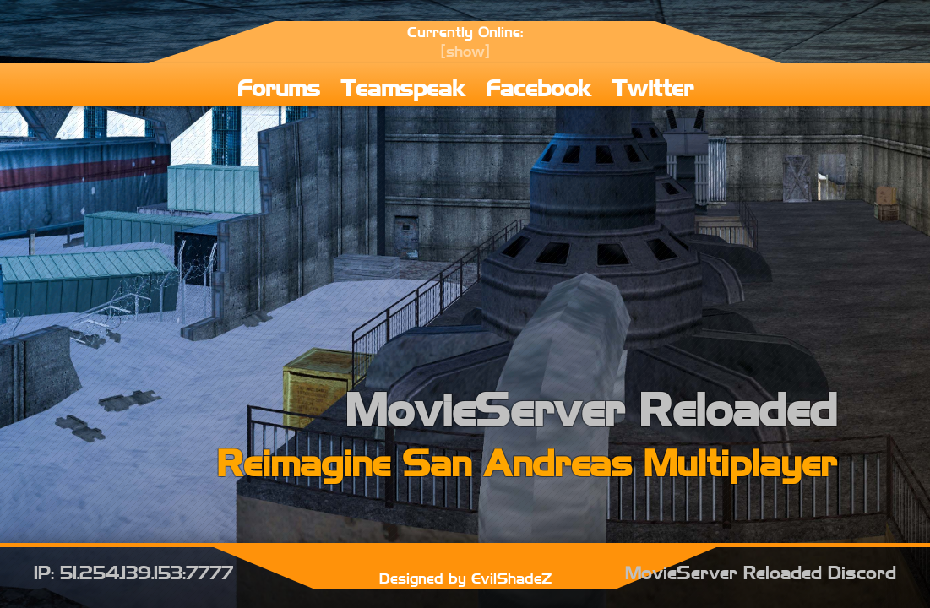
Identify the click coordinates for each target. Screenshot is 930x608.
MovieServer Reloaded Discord (760, 572)
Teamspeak (402, 86)
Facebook (538, 86)
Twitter (652, 86)
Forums (278, 86)
